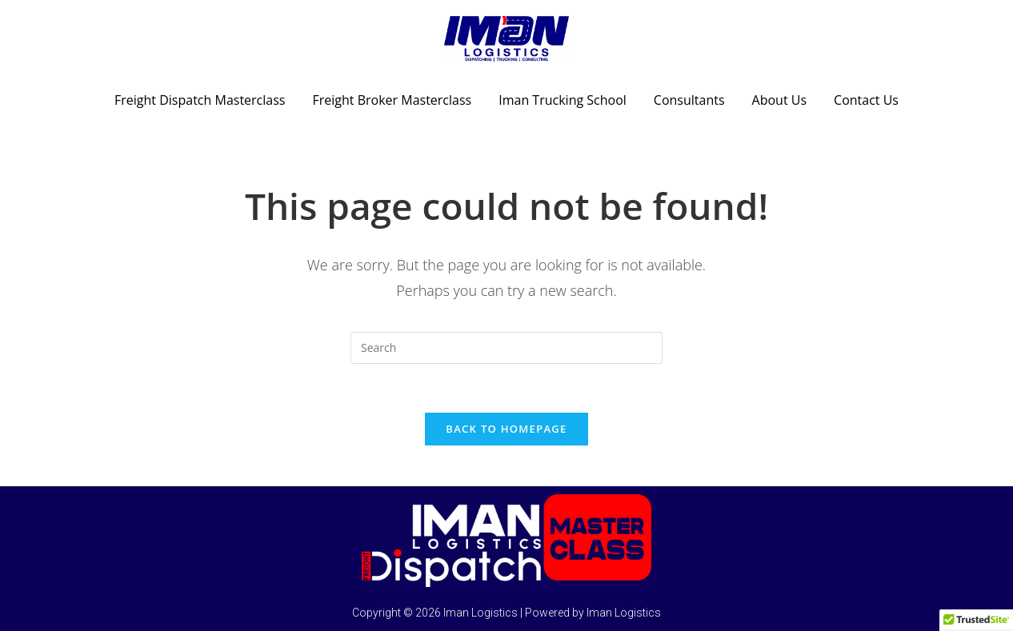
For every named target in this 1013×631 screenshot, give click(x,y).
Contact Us (866, 100)
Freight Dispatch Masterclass (199, 100)
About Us (779, 100)
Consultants (689, 100)
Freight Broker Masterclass (391, 100)
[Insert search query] (506, 348)
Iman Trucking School (562, 100)
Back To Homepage (506, 428)
